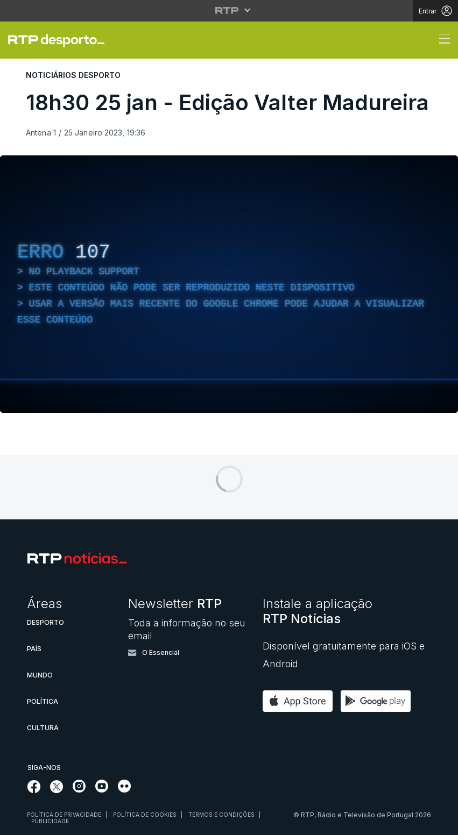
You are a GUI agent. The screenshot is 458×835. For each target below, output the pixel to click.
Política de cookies (145, 814)
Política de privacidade (64, 814)
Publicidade (50, 821)
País (34, 649)
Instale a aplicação (317, 611)
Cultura (43, 728)
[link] (61, 40)
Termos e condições (221, 814)
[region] (229, 284)
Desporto (45, 622)
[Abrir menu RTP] (229, 10)
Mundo (40, 675)
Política (42, 701)
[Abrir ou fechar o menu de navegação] (441, 40)
